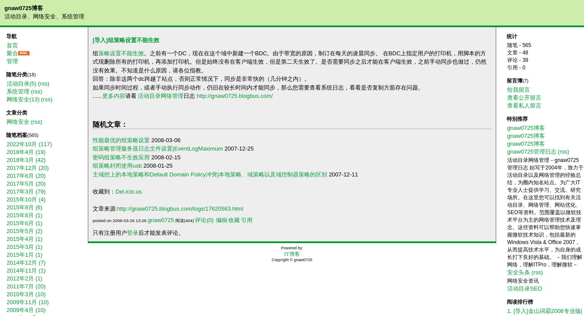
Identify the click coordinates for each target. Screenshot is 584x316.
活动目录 (149, 96)
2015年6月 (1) (25, 223)
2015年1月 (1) (25, 254)
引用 (246, 220)
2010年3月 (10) (26, 294)
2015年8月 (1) (25, 215)
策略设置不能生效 (121, 53)
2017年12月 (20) (28, 168)
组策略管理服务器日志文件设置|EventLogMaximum (158, 148)
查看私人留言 (524, 105)
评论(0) (204, 220)
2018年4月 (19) (26, 152)
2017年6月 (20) (26, 175)
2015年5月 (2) (25, 231)
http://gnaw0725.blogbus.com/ (235, 96)
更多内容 (113, 96)
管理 (12, 61)
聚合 (12, 53)
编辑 (221, 220)
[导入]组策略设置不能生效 (126, 40)
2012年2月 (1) (25, 278)
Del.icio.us (128, 191)
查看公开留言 (524, 97)
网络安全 (18, 121)
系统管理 (18, 91)
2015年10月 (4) (26, 199)
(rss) (43, 83)
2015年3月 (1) (25, 247)
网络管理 (172, 96)
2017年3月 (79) (26, 191)
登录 (132, 233)
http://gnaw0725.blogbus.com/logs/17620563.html (180, 208)
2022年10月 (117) (29, 144)
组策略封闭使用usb (117, 165)
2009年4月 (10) (26, 310)
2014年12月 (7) (26, 262)
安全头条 (518, 272)
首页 (12, 45)
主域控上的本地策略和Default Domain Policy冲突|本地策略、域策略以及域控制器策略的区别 (210, 174)
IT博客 (291, 254)
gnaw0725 (161, 220)
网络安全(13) (23, 99)
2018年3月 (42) (26, 160)
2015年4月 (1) (25, 239)
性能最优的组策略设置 (121, 140)
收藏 (234, 220)
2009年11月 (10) (28, 302)
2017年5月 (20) (26, 183)
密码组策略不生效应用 (121, 157)
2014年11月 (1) (26, 270)
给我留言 (518, 89)
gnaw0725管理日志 (531, 151)
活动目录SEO (524, 288)
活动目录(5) (21, 83)
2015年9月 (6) (25, 207)
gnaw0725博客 (23, 8)
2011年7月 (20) (26, 286)
